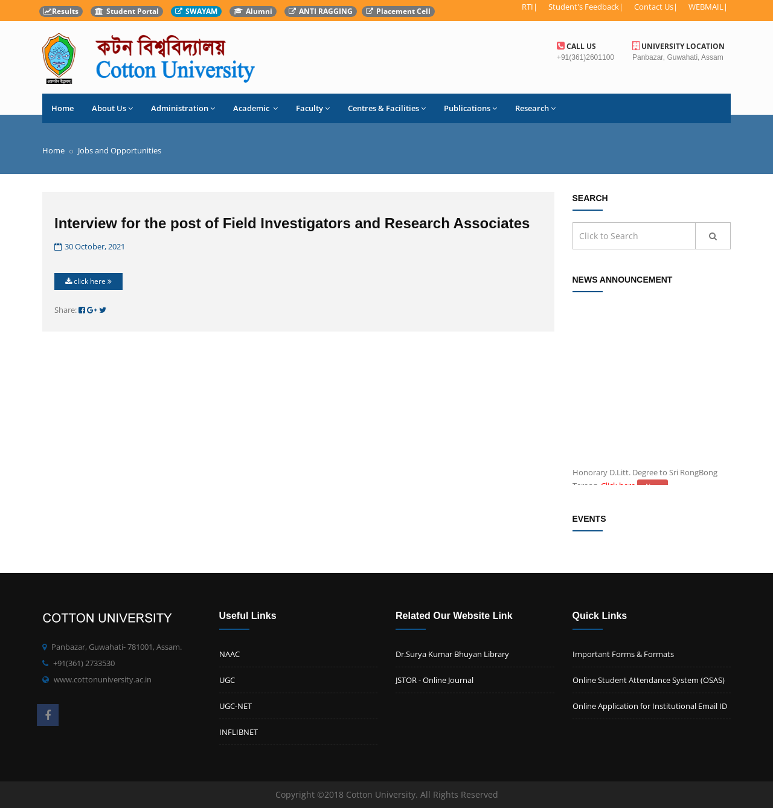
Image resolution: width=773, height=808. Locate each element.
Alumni (253, 11)
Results (61, 11)
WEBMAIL (705, 6)
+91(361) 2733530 (84, 663)
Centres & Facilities (387, 108)
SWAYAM (196, 11)
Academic (255, 108)
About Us (112, 108)
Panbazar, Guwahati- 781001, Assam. (116, 646)
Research (535, 108)
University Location (678, 46)
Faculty (313, 108)
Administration (183, 108)
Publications (470, 108)
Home (62, 108)
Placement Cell (398, 11)
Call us (576, 46)
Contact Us (653, 6)
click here (88, 281)
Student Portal (127, 11)
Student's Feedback (583, 6)
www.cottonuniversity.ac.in (103, 679)
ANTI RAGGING (321, 11)
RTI (527, 6)
